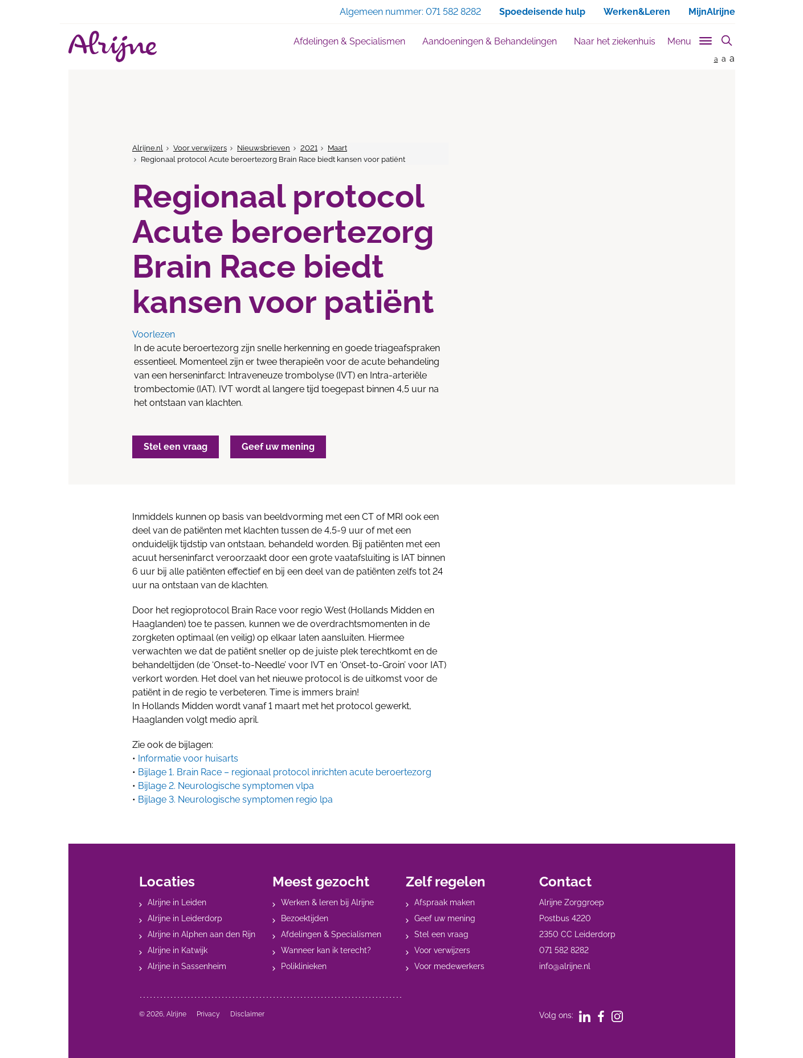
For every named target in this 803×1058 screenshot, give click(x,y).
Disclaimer (247, 1014)
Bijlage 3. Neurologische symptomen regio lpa (235, 799)
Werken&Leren (637, 11)
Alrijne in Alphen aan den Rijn (201, 934)
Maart (337, 148)
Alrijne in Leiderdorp (185, 918)
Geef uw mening (444, 918)
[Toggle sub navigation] (690, 39)
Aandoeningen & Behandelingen (489, 41)
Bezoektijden (304, 918)
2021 (308, 148)
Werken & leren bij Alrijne (327, 902)
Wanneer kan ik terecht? (326, 950)
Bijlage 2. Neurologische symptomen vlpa (226, 785)
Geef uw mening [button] (278, 446)
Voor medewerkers (449, 966)
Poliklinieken (304, 966)
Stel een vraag (441, 934)
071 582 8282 (564, 950)
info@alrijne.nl (564, 966)
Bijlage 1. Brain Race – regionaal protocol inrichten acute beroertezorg (284, 772)
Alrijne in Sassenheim (187, 966)
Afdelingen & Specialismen (349, 41)
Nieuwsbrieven (263, 148)
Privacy (208, 1014)
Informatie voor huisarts (188, 758)
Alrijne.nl (147, 148)
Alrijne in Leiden (177, 902)
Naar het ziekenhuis (614, 41)
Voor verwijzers (200, 148)
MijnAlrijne (711, 11)
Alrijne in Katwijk (177, 950)
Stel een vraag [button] (175, 446)
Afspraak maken (444, 902)
